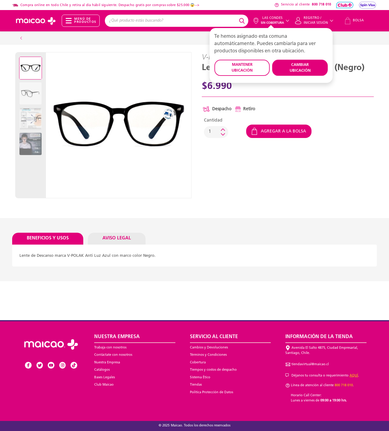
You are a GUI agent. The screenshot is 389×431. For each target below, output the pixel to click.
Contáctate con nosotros (113, 355)
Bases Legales (104, 377)
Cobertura (198, 362)
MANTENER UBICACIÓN (242, 68)
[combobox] (171, 21)
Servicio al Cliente (214, 336)
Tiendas (196, 385)
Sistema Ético (200, 377)
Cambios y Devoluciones (209, 347)
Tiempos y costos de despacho (213, 370)
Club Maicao (104, 385)
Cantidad (213, 120)
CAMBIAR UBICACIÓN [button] (300, 68)
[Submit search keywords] (242, 21)
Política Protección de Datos (211, 392)
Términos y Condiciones (208, 355)
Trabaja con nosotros (110, 347)
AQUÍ (353, 375)
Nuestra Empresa (107, 362)
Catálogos (102, 370)
